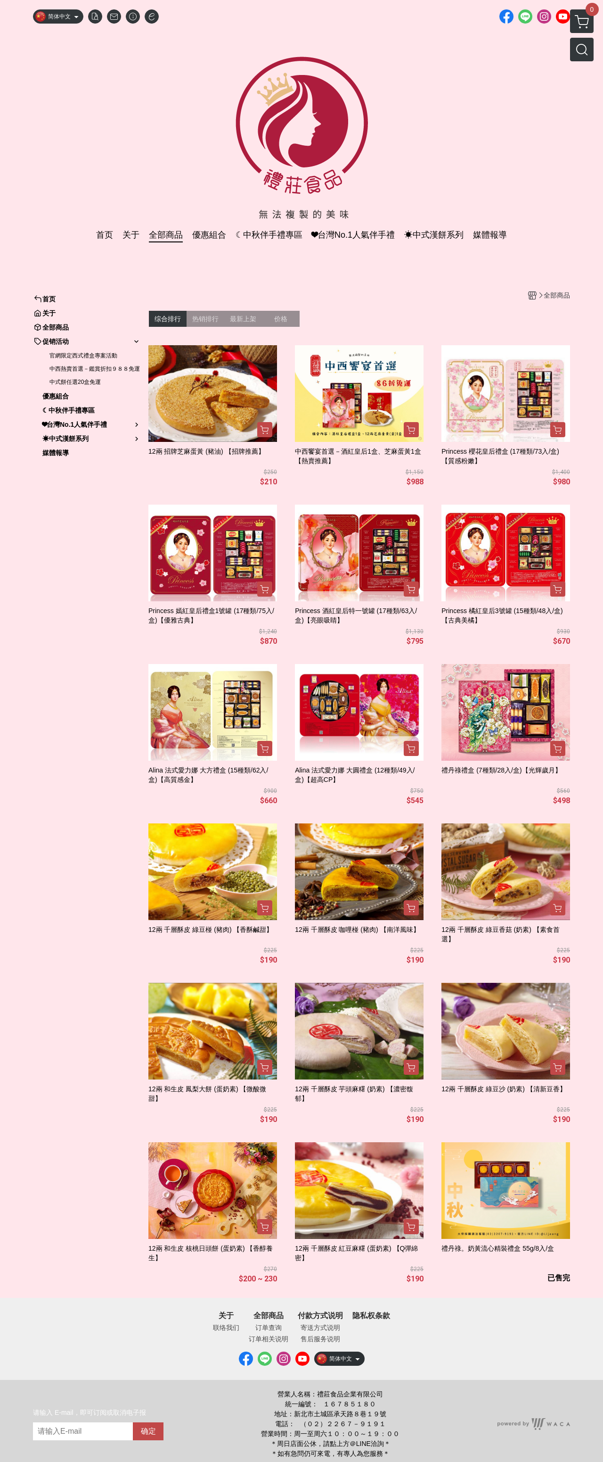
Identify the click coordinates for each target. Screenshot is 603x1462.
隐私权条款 (371, 1316)
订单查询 (268, 1327)
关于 (226, 1316)
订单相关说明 (268, 1339)
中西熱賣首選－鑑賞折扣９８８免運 (94, 369)
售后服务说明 (320, 1339)
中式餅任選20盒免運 (75, 382)
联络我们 (226, 1327)
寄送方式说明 (320, 1327)
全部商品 (268, 1316)
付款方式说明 (320, 1316)
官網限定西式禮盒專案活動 (83, 355)
